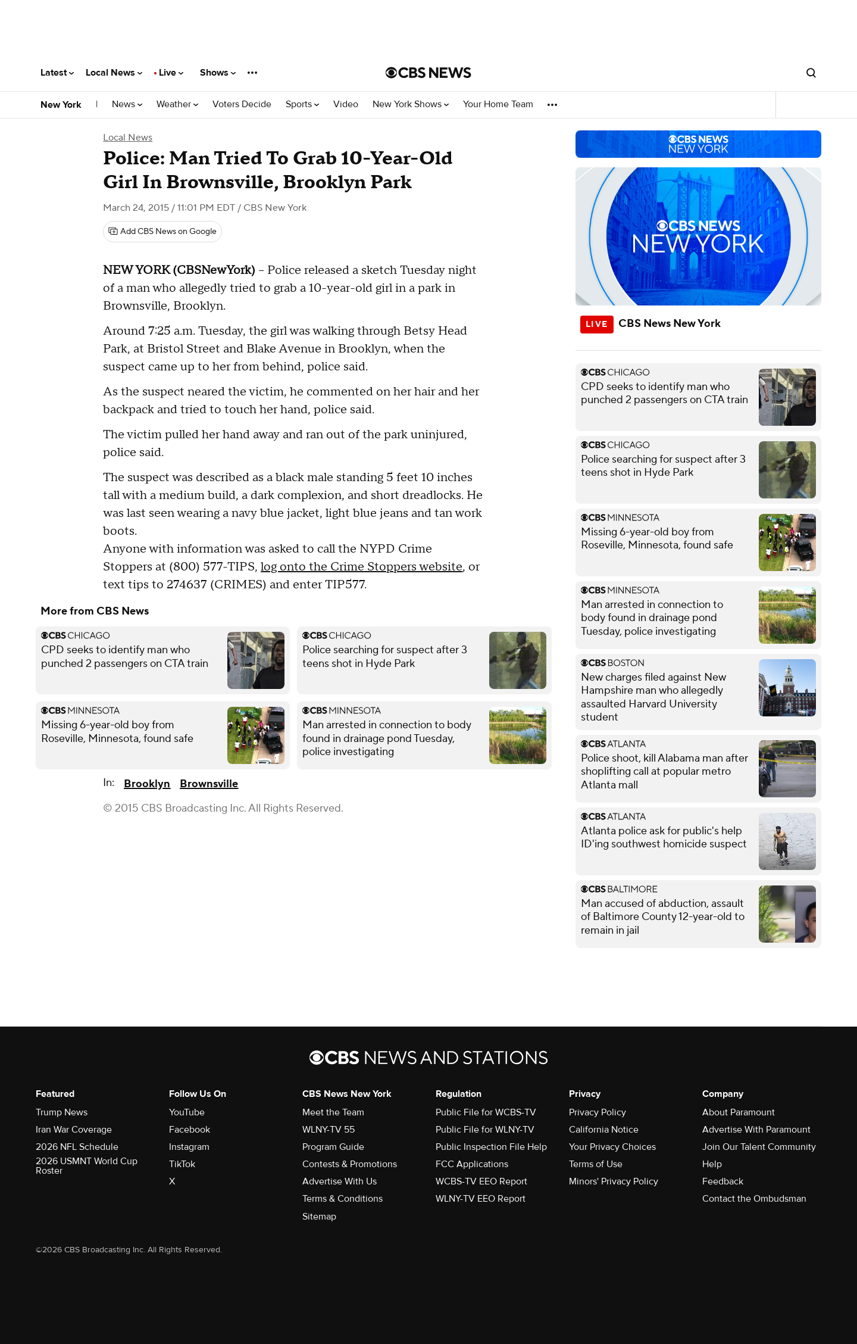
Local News (114, 72)
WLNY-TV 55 (328, 1129)
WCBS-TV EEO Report (481, 1181)
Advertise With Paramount (756, 1129)
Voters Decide (241, 104)
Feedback (722, 1181)
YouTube (187, 1112)
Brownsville (209, 784)
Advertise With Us (339, 1181)
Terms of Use (596, 1164)
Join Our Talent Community (759, 1147)
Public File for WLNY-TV (485, 1129)
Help (712, 1164)
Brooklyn (147, 784)
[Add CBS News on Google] (162, 231)
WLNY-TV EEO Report (481, 1198)
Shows (218, 72)
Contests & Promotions (349, 1164)
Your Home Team (498, 104)
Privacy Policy (597, 1112)
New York (61, 105)
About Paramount (738, 1112)
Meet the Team (333, 1112)
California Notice (604, 1129)
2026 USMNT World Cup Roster (86, 1165)
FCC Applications (472, 1164)
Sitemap (319, 1216)
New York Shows (411, 104)
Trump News (61, 1112)
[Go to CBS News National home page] (428, 73)
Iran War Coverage (74, 1129)
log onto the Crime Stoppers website (361, 567)
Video (345, 104)
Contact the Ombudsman (754, 1198)
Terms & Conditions (342, 1198)
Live (171, 73)
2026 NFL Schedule (77, 1147)
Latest (57, 72)
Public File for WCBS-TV (486, 1112)
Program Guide (333, 1147)
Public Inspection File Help (491, 1147)
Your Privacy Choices (612, 1147)
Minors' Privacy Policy (613, 1181)
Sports (302, 104)
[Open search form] (811, 72)
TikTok (182, 1164)
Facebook (189, 1129)
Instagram (189, 1147)
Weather (177, 104)
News (127, 104)
